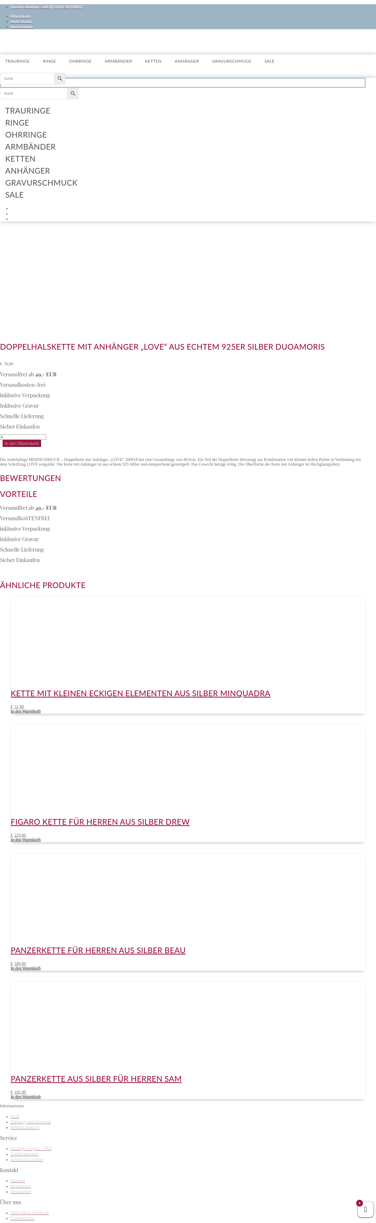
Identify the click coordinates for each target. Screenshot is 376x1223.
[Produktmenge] (23, 332)
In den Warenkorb (22, 338)
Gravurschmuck (231, 60)
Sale (269, 60)
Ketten (153, 60)
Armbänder (118, 60)
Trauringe (17, 60)
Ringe (49, 60)
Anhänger (187, 60)
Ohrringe (80, 60)
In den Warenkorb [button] (26, 606)
